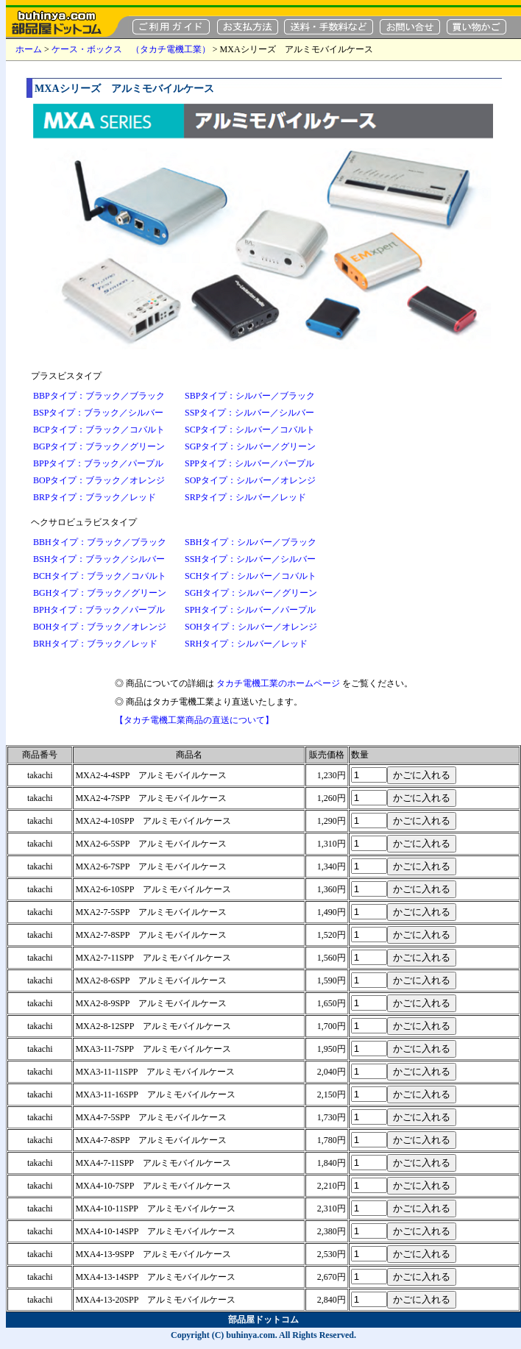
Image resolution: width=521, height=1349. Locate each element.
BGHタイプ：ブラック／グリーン (99, 593)
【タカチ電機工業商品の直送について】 (194, 720)
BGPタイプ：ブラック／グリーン (99, 446)
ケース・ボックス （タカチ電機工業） (131, 49)
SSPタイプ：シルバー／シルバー (249, 412)
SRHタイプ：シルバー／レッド (246, 643)
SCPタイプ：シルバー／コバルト (250, 429)
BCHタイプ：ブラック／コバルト (99, 576)
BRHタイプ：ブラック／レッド (95, 643)
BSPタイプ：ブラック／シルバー (98, 412)
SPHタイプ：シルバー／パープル (250, 610)
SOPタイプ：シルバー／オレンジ (250, 480)
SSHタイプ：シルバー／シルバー (250, 559)
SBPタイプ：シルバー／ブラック (250, 396)
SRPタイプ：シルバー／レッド (245, 497)
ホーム (28, 49)
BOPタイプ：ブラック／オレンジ (99, 480)
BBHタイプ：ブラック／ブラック (99, 542)
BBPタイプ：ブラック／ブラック (99, 396)
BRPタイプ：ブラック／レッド (94, 497)
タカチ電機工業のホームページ (278, 683)
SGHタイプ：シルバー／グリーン (251, 593)
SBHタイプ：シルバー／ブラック (250, 542)
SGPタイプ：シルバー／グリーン (250, 446)
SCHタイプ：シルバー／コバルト (250, 576)
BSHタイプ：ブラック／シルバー (99, 559)
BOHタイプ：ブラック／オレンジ (99, 627)
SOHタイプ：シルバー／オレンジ (251, 627)
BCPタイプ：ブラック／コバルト (99, 429)
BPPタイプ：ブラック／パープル (98, 463)
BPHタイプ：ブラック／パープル (99, 610)
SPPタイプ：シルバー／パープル (249, 463)
